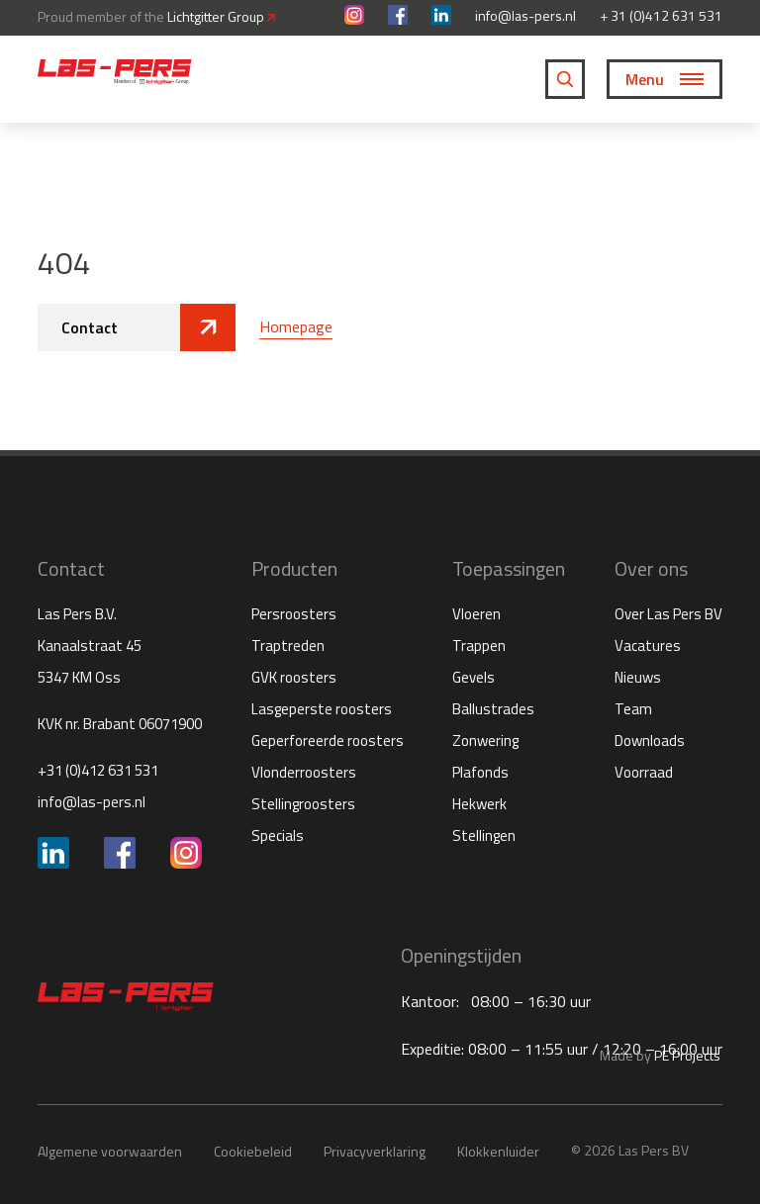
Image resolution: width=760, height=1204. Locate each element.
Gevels (473, 677)
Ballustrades (493, 708)
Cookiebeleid (253, 1151)
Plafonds (480, 772)
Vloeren (476, 613)
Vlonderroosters (303, 772)
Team (633, 708)
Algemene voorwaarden (110, 1151)
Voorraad (644, 772)
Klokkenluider (498, 1151)
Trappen (479, 645)
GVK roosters (293, 677)
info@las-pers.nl (525, 16)
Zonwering (485, 740)
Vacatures (648, 645)
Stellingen (484, 835)
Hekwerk (479, 803)
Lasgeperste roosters (321, 708)
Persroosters (293, 613)
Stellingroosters (303, 803)
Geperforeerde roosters (327, 740)
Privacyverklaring (375, 1151)
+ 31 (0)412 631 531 (661, 16)
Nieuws (638, 677)
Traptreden (288, 645)
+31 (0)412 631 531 (98, 770)
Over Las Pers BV (668, 613)
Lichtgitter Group (221, 16)
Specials (277, 835)
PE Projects (687, 1055)
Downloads (650, 740)
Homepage (295, 326)
